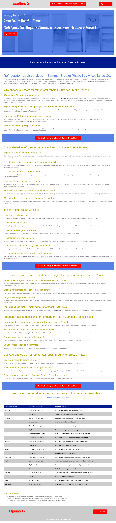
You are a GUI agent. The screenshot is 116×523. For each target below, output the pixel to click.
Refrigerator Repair (71, 4)
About (60, 4)
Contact (81, 4)
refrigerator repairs (59, 312)
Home (53, 4)
